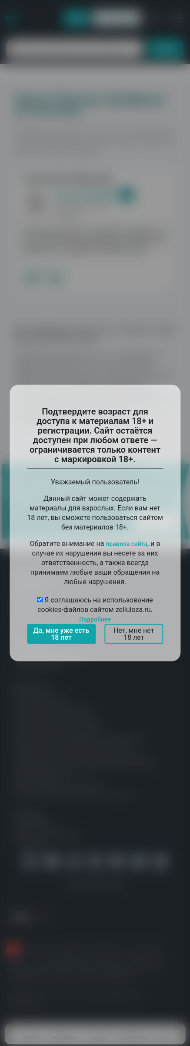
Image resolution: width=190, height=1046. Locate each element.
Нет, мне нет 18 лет (133, 633)
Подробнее (95, 619)
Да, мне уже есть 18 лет (61, 633)
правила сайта (126, 543)
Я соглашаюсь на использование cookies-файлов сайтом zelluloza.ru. (95, 609)
